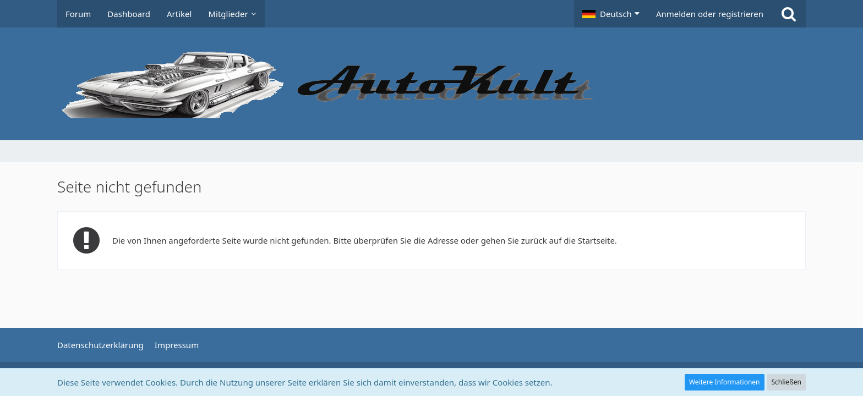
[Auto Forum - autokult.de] (431, 84)
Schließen (786, 382)
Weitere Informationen (724, 382)
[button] (611, 14)
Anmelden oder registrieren (709, 13)
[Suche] (789, 14)
